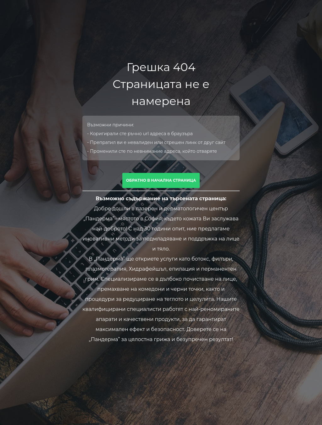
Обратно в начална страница (161, 180)
